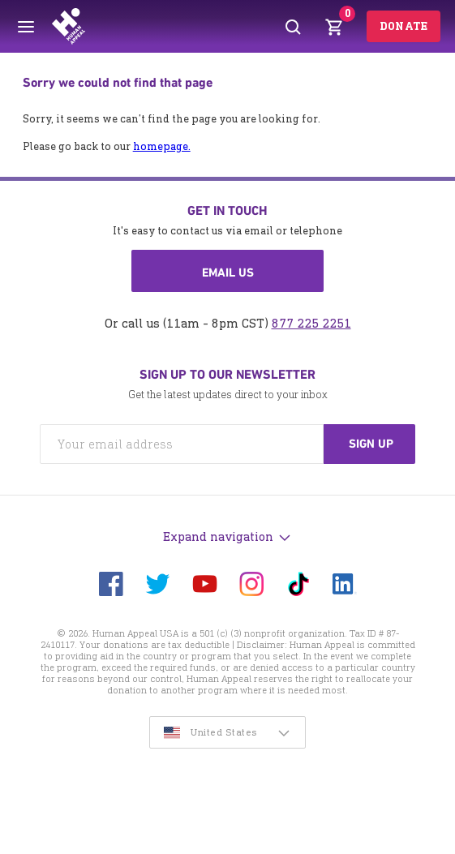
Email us (228, 272)
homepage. (162, 146)
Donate (403, 26)
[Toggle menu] (26, 27)
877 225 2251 (311, 323)
